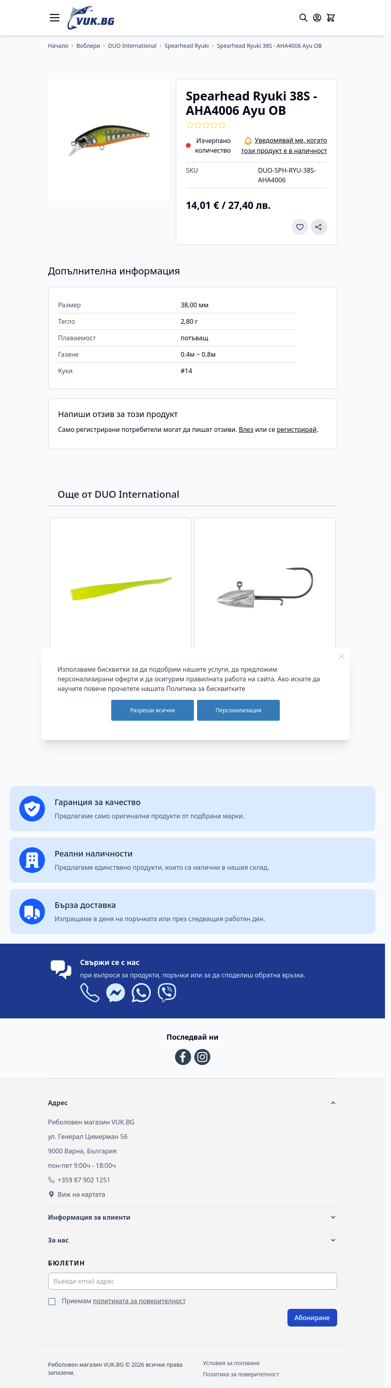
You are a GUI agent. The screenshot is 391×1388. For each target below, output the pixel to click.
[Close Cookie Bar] (341, 656)
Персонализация (239, 710)
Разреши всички (152, 710)
